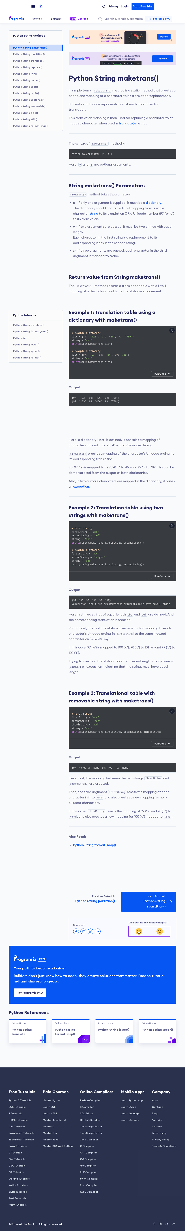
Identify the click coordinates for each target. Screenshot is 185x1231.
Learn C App (128, 1107)
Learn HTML (50, 1113)
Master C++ (50, 1133)
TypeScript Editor (91, 1133)
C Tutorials (15, 1152)
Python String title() (25, 113)
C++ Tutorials (17, 1159)
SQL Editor (86, 1113)
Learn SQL (49, 1107)
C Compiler (87, 1146)
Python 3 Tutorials (20, 1100)
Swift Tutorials (18, 1192)
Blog (155, 1113)
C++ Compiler (88, 1152)
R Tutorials (15, 1113)
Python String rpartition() (29, 54)
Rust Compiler (89, 1185)
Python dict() (21, 338)
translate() (127, 123)
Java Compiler (89, 1139)
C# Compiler (88, 1159)
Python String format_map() (30, 126)
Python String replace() (27, 67)
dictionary (153, 202)
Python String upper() (26, 351)
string (93, 213)
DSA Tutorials (17, 1166)
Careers (157, 1126)
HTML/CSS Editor (91, 1120)
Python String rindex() (26, 80)
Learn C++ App (130, 1120)
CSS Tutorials (17, 1126)
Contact (157, 1107)
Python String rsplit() (26, 93)
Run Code (162, 373)
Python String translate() (28, 61)
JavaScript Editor (91, 1126)
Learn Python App (132, 1100)
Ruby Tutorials (18, 1205)
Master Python (52, 1100)
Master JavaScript (54, 1120)
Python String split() (25, 87)
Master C (48, 1126)
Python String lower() (26, 344)
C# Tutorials (16, 1172)
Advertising (159, 1133)
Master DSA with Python (58, 1146)
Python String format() (27, 357)
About (156, 1100)
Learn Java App (130, 1113)
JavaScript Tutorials (21, 1133)
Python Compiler (90, 1100)
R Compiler (87, 1107)
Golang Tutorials (19, 1179)
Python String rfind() (25, 74)
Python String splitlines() (28, 100)
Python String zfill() (25, 119)
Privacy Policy (160, 1139)
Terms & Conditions (164, 1146)
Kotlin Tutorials (18, 1185)
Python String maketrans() (30, 48)
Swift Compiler (89, 1179)
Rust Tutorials (17, 1198)
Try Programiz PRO (30, 992)
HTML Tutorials (18, 1120)
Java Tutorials (18, 1146)
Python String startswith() (29, 106)
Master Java (51, 1139)
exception (81, 486)
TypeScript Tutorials (21, 1139)
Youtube (157, 1120)
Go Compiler (88, 1166)
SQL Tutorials (17, 1107)
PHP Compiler (88, 1172)
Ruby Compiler (89, 1192)
